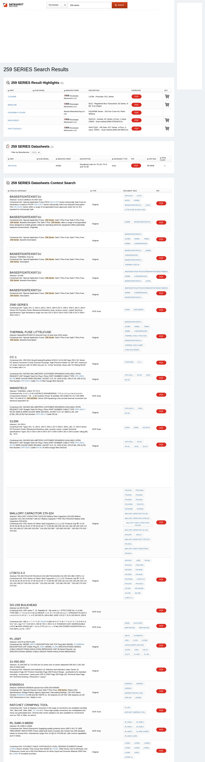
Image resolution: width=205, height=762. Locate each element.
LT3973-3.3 (140, 547)
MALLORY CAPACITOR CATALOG (137, 496)
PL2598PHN (79, 603)
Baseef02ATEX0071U (142, 200)
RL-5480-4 (139, 682)
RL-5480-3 (128, 682)
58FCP (33, 603)
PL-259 (36, 666)
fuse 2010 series (132, 334)
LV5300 (127, 701)
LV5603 (13, 699)
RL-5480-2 (139, 678)
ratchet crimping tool (135, 667)
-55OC (147, 359)
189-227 (138, 510)
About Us (155, 752)
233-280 (128, 555)
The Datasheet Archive (13, 5)
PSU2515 (128, 518)
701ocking (129, 346)
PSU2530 (128, 477)
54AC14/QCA (13, 120)
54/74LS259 (137, 584)
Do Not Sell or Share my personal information (101, 752)
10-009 (147, 273)
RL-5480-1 (128, 678)
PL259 (55, 605)
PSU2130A (139, 473)
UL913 (127, 204)
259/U (42, 605)
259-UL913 (54, 201)
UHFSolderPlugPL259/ (134, 604)
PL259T (127, 608)
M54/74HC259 (130, 588)
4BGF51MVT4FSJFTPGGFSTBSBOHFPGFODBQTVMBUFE (146, 265)
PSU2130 (128, 473)
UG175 (144, 608)
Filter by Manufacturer (20, 152)
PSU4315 (128, 526)
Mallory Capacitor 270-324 (136, 493)
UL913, (138, 196)
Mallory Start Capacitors (136, 522)
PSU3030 (138, 477)
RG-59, (39, 431)
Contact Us (144, 752)
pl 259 (145, 612)
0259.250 (128, 653)
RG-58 (12, 362)
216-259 (128, 559)
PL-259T (136, 612)
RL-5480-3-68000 (142, 686)
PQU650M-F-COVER (16, 112)
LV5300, (55, 699)
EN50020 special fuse (134, 649)
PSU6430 (139, 489)
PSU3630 (128, 481)
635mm (127, 200)
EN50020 (139, 641)
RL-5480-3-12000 (131, 690)
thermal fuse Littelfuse (136, 322)
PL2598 (135, 600)
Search (119, 5)
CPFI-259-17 (80, 393)
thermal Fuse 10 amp (134, 330)
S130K (127, 411)
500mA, (127, 236)
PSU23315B (138, 555)
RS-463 (146, 532)
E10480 (147, 233)
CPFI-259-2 (79, 426)
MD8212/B (12, 105)
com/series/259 (131, 240)
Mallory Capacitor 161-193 (136, 507)
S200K (135, 411)
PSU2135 (128, 551)
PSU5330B (129, 489)
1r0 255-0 (145, 411)
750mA (136, 236)
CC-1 (139, 346)
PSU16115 (139, 551)
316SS (136, 705)
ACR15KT (128, 510)
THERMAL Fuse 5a (132, 258)
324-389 (137, 559)
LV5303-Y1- (146, 705)
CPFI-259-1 (79, 359)
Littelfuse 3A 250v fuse (135, 208)
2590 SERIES (138, 299)
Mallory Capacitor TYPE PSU (137, 514)
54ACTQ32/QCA (15, 129)
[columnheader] (18, 90)
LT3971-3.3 (147, 559)
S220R (127, 299)
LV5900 (145, 701)
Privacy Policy (74, 752)
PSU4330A (129, 485)
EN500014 (21, 651)
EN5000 (138, 653)
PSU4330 (138, 481)
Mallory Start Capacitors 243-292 (138, 502)
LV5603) (146, 697)
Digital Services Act (130, 752)
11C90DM (12, 97)
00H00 (43, 582)
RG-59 (12, 428)
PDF (136, 97)
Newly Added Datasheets (56, 752)
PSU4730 (139, 485)
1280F (137, 532)
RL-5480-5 (128, 686)
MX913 (147, 196)
